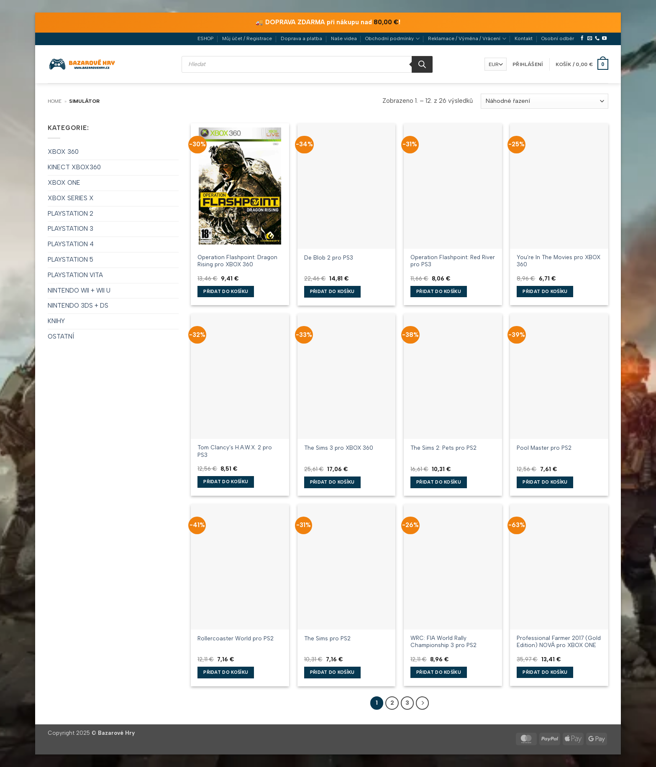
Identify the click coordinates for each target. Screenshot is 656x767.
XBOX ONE (64, 182)
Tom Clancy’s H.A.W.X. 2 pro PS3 (234, 451)
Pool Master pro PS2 (544, 447)
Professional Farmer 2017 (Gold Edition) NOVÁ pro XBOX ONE (559, 641)
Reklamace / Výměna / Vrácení (467, 39)
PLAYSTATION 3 (70, 228)
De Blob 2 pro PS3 (328, 257)
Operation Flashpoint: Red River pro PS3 (452, 261)
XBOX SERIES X (71, 198)
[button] (527, 64)
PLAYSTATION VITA (75, 275)
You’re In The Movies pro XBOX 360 (558, 261)
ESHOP (205, 38)
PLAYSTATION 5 (70, 259)
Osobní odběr (557, 38)
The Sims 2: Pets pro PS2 (443, 447)
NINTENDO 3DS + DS (78, 305)
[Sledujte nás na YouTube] (604, 38)
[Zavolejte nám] (597, 38)
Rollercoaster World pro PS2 (235, 638)
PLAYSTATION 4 (71, 244)
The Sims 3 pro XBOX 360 (338, 447)
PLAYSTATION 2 (70, 213)
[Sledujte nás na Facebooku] (582, 38)
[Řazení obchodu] (544, 101)
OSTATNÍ (61, 336)
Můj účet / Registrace (247, 38)
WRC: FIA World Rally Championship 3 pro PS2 (443, 641)
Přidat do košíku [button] (225, 291)
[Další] (422, 702)
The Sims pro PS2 (327, 638)
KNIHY (56, 321)
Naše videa (344, 38)
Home (55, 101)
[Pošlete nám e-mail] (589, 38)
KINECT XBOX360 (74, 167)
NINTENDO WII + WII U (79, 290)
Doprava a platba (301, 38)
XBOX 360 (63, 151)
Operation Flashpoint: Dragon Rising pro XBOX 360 (237, 261)
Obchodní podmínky (392, 39)
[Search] (422, 64)
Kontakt (524, 38)
